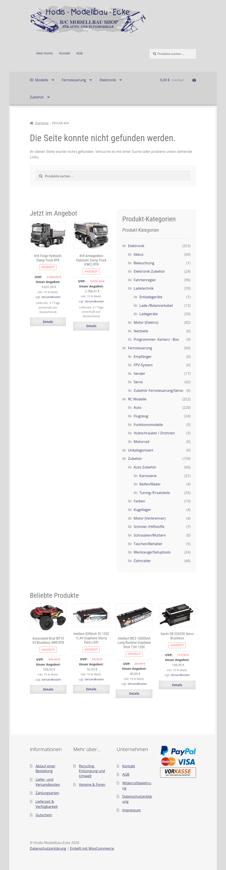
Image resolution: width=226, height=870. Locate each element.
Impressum (131, 810)
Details (48, 322)
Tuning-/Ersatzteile (154, 492)
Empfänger (143, 356)
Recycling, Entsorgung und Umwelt (92, 771)
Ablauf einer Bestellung (46, 769)
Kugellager (142, 509)
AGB (79, 53)
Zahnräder (142, 560)
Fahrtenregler (145, 280)
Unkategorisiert (140, 450)
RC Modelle (39, 80)
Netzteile (141, 331)
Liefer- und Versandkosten (48, 782)
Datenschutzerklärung (48, 848)
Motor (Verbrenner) (150, 518)
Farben (139, 501)
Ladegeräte (148, 313)
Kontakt (64, 53)
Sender (139, 373)
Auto (137, 407)
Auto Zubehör (145, 467)
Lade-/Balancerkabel (156, 305)
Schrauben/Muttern (150, 535)
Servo (138, 381)
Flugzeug (141, 416)
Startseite (42, 123)
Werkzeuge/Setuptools (152, 552)
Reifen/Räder (150, 484)
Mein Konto (44, 53)
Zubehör (37, 97)
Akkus (138, 254)
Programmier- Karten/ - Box (156, 339)
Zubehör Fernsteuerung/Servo (158, 390)
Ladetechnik (144, 288)
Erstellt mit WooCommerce (92, 848)
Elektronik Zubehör (149, 271)
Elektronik (108, 80)
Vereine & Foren (92, 784)
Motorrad (141, 441)
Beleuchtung (144, 263)
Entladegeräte (150, 296)
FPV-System (143, 365)
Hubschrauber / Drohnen (154, 433)
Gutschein (44, 815)
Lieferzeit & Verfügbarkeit (47, 804)
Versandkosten (51, 297)
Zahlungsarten (47, 792)
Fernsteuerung (74, 80)
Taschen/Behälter (148, 543)
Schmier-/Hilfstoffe (149, 526)
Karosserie (148, 475)
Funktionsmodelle (148, 424)
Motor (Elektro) (146, 322)
